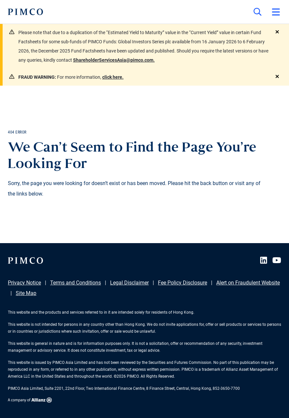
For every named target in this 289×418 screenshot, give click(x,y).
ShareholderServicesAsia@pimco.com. (114, 60)
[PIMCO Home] (25, 12)
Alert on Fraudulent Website (248, 283)
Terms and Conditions (75, 283)
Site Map (26, 293)
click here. (113, 77)
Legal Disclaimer (129, 283)
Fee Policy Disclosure (182, 283)
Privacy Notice (24, 283)
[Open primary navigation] (276, 12)
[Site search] (257, 12)
